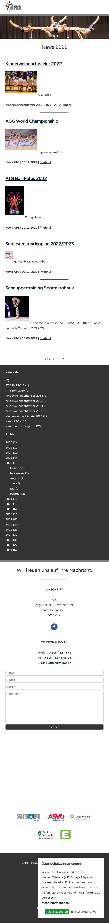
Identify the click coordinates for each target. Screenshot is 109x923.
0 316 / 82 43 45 (60, 652)
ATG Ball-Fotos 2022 (26, 178)
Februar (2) (17, 493)
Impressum (37, 863)
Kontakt (25, 863)
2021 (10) (12, 499)
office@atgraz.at (59, 663)
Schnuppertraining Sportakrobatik (39, 288)
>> (62, 358)
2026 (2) (11, 442)
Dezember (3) (19, 468)
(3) (7, 380)
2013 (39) (12, 540)
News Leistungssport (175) (23, 426)
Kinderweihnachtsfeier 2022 (33, 63)
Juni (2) (15, 483)
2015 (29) (12, 529)
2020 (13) (12, 504)
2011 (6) (11, 550)
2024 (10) (12, 452)
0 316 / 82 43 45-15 (57, 657)
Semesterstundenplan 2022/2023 (39, 244)
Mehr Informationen (55, 903)
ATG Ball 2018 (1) (17, 385)
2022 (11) (12, 463)
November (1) (19, 473)
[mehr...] (69, 105)
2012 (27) (12, 545)
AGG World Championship (31, 121)
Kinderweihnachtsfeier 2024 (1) (26, 406)
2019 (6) (11, 509)
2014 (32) (12, 534)
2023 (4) (11, 457)
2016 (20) (12, 524)
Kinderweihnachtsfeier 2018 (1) (26, 395)
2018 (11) (12, 514)
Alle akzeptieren (57, 911)
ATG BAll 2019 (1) (17, 390)
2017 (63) (12, 519)
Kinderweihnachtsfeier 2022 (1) (26, 401)
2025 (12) (12, 447)
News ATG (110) (16, 421)
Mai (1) (14, 488)
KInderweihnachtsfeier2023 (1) (26, 416)
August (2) (17, 478)
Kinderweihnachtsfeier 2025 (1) (26, 411)
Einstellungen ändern (85, 911)
